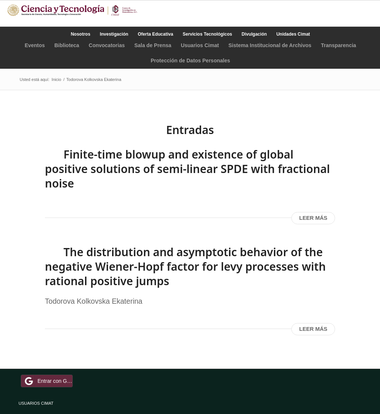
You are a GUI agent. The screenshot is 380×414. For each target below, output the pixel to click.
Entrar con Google (48, 381)
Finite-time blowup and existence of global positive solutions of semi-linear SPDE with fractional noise (187, 169)
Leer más (313, 218)
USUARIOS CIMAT (36, 403)
